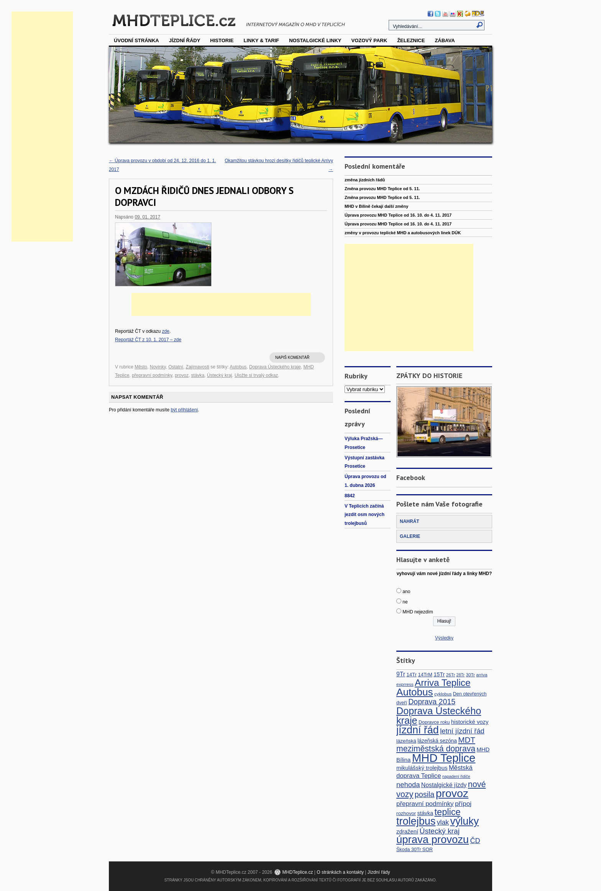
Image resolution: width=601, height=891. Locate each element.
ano (406, 591)
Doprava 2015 (431, 701)
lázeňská (406, 741)
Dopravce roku (434, 722)
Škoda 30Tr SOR (414, 849)
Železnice (411, 40)
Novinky (158, 367)
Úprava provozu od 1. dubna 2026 (365, 481)
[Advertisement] (42, 127)
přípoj (463, 803)
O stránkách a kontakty (340, 872)
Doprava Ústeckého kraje (275, 367)
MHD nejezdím (417, 612)
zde (165, 331)
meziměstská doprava (435, 748)
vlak (443, 822)
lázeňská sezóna (437, 741)
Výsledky (444, 638)
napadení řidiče (456, 776)
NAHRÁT (409, 521)
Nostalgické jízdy (444, 785)
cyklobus (443, 693)
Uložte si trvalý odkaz (256, 375)
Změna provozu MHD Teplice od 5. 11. (382, 188)
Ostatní (175, 367)
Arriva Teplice (442, 682)
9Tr (400, 674)
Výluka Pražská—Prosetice (364, 443)
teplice (448, 812)
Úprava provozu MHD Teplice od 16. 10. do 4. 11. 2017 (398, 215)
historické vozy (470, 721)
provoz (182, 375)
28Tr (460, 674)
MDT (466, 739)
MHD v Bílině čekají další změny (376, 206)
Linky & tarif (261, 40)
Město (141, 367)
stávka (198, 375)
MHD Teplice (444, 757)
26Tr (450, 674)
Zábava (445, 40)
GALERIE (410, 536)
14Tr (411, 674)
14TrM (425, 674)
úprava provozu (432, 839)
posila (425, 794)
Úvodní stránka (136, 40)
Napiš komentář (292, 357)
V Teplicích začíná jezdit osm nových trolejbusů (364, 514)
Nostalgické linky (315, 40)
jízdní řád (417, 730)
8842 (350, 495)
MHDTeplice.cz (297, 872)
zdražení (407, 831)
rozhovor (406, 813)
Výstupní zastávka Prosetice (364, 462)
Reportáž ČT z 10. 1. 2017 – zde (148, 339)
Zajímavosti (197, 367)
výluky (464, 821)
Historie (221, 40)
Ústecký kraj (219, 375)
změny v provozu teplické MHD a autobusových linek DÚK (403, 232)
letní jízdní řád (462, 731)
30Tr (470, 674)
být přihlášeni (184, 410)
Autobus (238, 367)
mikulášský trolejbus (421, 767)
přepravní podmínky (152, 375)
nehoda (408, 785)
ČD (475, 841)
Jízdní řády (184, 40)
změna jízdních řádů (365, 180)
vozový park (369, 40)
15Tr (439, 674)
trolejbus (415, 821)
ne (404, 602)
